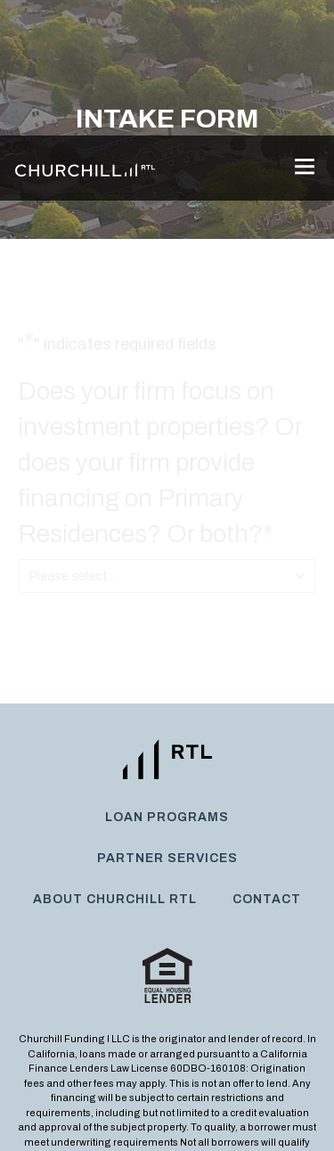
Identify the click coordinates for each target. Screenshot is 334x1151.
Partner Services (167, 722)
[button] (304, 32)
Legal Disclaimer (259, 1107)
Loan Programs (167, 681)
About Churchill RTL (115, 763)
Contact (266, 763)
